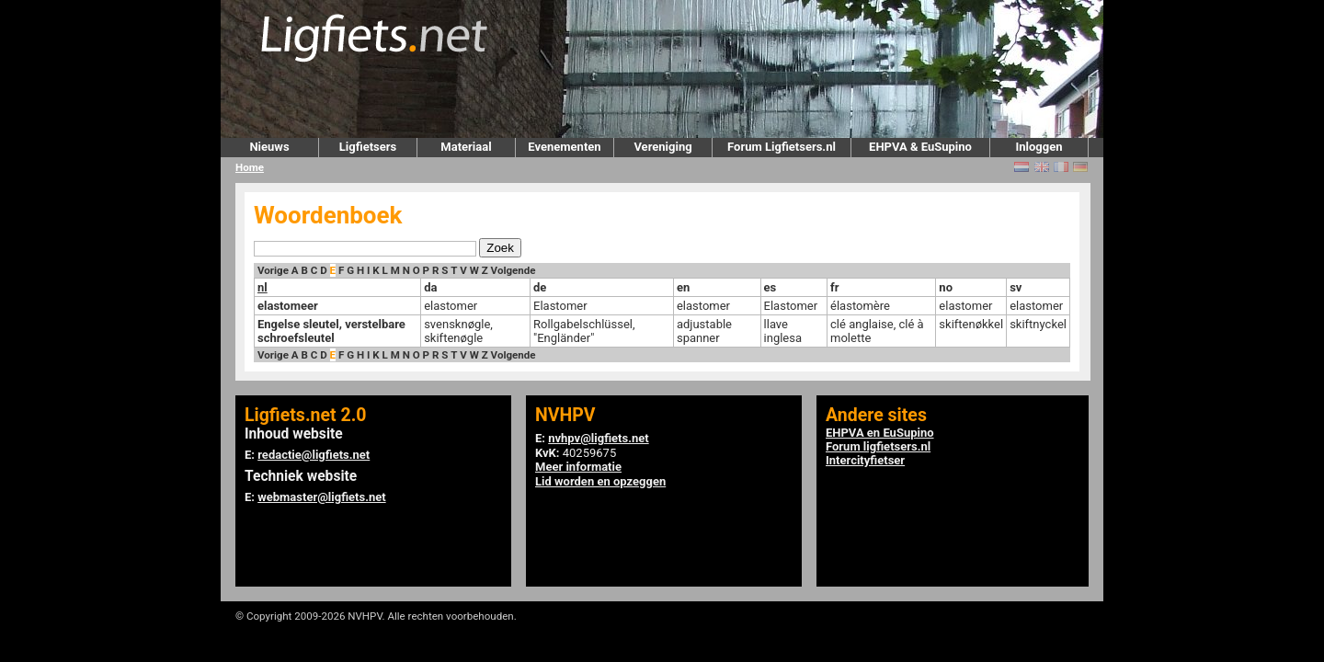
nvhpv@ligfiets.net (598, 438)
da (430, 287)
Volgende (513, 270)
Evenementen (564, 147)
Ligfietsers (367, 147)
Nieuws (269, 147)
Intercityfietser (865, 460)
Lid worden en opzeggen (600, 481)
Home (249, 167)
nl (262, 287)
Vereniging (662, 147)
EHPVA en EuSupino (880, 432)
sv (1016, 287)
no (946, 287)
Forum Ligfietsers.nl (781, 147)
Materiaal (465, 147)
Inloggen (1038, 147)
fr (834, 287)
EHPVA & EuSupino (920, 147)
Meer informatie (578, 467)
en (683, 287)
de (539, 287)
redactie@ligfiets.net (313, 455)
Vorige (273, 270)
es (770, 287)
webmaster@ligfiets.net (321, 497)
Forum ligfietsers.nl (878, 446)
